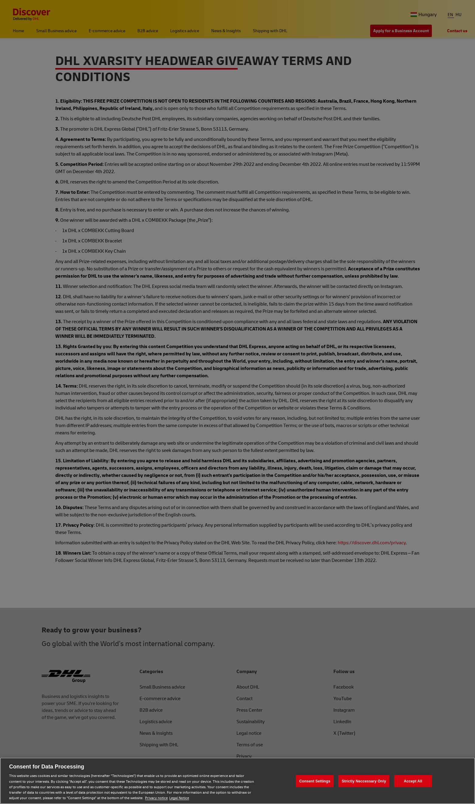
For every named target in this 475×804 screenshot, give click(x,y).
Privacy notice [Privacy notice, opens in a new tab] (156, 798)
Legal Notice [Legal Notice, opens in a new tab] (179, 798)
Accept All (413, 781)
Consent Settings (314, 781)
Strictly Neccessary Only (364, 781)
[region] (237, 781)
